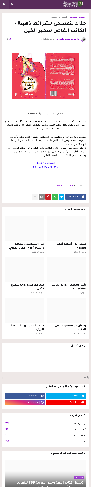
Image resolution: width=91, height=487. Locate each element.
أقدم (5, 378)
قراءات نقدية (45, 435)
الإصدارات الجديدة (59, 17)
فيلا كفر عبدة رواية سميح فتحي (27, 287)
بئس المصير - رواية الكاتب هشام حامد (69, 287)
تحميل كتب (45, 429)
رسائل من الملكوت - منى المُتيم (70, 328)
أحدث (85, 378)
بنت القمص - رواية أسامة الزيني (27, 328)
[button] (87, 4)
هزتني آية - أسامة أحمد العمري (71, 246)
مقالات (45, 441)
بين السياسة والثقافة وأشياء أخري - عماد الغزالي (26, 246)
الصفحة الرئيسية (78, 17)
